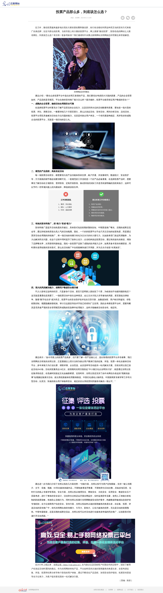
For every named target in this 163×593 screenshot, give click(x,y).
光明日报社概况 (99, 590)
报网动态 (120, 590)
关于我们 (130, 590)
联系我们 (141, 590)
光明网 (110, 590)
